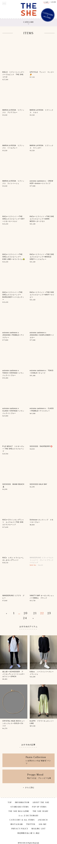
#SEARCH (43, 820)
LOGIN (53, 2)
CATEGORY (28, 22)
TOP (10, 802)
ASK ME (43, 824)
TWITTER (30, 824)
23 (49, 613)
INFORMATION (22, 802)
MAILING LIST (39, 828)
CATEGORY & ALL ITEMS (22, 820)
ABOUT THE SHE (41, 802)
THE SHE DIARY (40, 811)
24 (25, 618)
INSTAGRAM (16, 824)
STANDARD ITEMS (19, 807)
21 (35, 613)
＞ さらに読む (28, 787)
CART (46, 2)
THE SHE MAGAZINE (19, 811)
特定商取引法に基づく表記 (28, 833)
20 (25, 613)
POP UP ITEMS (39, 807)
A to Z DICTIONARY (29, 815)
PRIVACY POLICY (19, 828)
